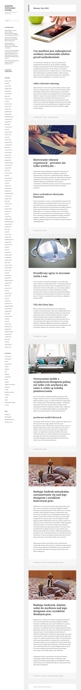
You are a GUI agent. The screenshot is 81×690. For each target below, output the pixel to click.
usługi (6, 400)
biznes (6, 361)
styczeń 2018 (8, 275)
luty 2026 (7, 83)
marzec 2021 (8, 211)
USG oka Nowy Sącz (43, 304)
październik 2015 (9, 331)
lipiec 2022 (7, 170)
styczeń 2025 (8, 109)
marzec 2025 (8, 106)
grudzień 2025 (8, 88)
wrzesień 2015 (8, 334)
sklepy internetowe (9, 392)
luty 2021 (7, 214)
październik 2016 (9, 306)
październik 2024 (9, 116)
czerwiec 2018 (8, 265)
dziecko (7, 366)
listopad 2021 (8, 191)
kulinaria (7, 374)
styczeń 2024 (8, 139)
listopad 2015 (8, 329)
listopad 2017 (8, 278)
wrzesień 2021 (8, 196)
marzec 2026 (8, 81)
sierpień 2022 (8, 168)
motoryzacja (8, 377)
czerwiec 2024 (8, 127)
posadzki (61, 562)
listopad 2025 (8, 91)
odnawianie (55, 562)
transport (7, 394)
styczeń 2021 (8, 216)
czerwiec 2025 (8, 99)
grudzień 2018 (8, 255)
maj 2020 (7, 232)
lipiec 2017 (7, 285)
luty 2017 (7, 298)
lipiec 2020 (7, 229)
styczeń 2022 (8, 186)
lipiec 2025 (7, 96)
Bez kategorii (8, 359)
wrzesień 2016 (8, 308)
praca (6, 379)
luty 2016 (7, 321)
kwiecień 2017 (8, 293)
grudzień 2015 (8, 326)
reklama (7, 382)
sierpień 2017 (8, 283)
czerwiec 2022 (8, 173)
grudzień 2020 (8, 219)
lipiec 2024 (7, 124)
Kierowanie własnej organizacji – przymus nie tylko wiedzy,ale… (49, 162)
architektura (8, 356)
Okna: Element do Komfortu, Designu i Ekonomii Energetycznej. (12, 62)
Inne (6, 371)
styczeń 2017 (8, 301)
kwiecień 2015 (8, 344)
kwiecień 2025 (8, 104)
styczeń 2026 (8, 86)
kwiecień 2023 (8, 152)
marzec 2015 (8, 347)
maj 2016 (7, 319)
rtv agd (6, 389)
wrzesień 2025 (8, 93)
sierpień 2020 (8, 226)
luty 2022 (7, 183)
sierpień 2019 (8, 242)
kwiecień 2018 (8, 267)
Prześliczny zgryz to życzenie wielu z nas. (51, 274)
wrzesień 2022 (8, 165)
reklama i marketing (10, 384)
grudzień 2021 (8, 188)
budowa (50, 562)
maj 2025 (7, 101)
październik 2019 (9, 239)
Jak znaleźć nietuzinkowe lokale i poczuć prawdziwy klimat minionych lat (11, 39)
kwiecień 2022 (8, 178)
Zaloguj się (7, 414)
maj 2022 (7, 175)
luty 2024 (7, 137)
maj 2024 (7, 129)
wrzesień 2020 (8, 224)
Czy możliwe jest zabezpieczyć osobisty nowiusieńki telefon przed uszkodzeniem (52, 54)
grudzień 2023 (8, 142)
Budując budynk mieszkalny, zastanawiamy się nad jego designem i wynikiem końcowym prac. (51, 496)
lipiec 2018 (7, 262)
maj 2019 (7, 247)
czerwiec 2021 (8, 203)
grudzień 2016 (8, 303)
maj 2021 (7, 206)
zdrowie (7, 405)
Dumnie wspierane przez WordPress (42, 687)
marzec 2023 (8, 155)
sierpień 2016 (8, 311)
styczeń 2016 (8, 324)
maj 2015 (7, 342)
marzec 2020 (8, 234)
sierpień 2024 (8, 122)
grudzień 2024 (8, 111)
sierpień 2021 (8, 198)
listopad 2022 (8, 160)
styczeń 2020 (8, 237)
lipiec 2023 (7, 147)
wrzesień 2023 (8, 145)
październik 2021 (9, 193)
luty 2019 (7, 250)
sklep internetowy (53, 117)
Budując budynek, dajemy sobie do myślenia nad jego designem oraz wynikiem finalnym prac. (50, 609)
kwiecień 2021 (8, 209)
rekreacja (7, 387)
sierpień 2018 (8, 260)
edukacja (7, 369)
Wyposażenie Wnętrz (10, 402)
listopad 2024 (8, 114)
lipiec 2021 (7, 201)
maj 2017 (7, 290)
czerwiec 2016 (8, 316)
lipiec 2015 (7, 339)
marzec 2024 (8, 134)
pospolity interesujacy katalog (10, 8)
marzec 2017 (8, 296)
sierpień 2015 (8, 337)
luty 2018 (7, 273)
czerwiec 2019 (8, 244)
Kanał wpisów (8, 417)
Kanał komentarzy (9, 419)
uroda (6, 397)
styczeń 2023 (8, 157)
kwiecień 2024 (8, 132)
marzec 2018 (8, 270)
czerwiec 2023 (8, 150)
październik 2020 (9, 221)
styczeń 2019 (8, 252)
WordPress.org (8, 422)
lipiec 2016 (7, 313)
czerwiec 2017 (8, 288)
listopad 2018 (8, 257)
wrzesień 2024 (8, 119)
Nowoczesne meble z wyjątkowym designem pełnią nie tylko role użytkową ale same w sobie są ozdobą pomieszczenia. (52, 385)
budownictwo (8, 364)
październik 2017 (9, 280)
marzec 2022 (8, 180)
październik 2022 (9, 163)
